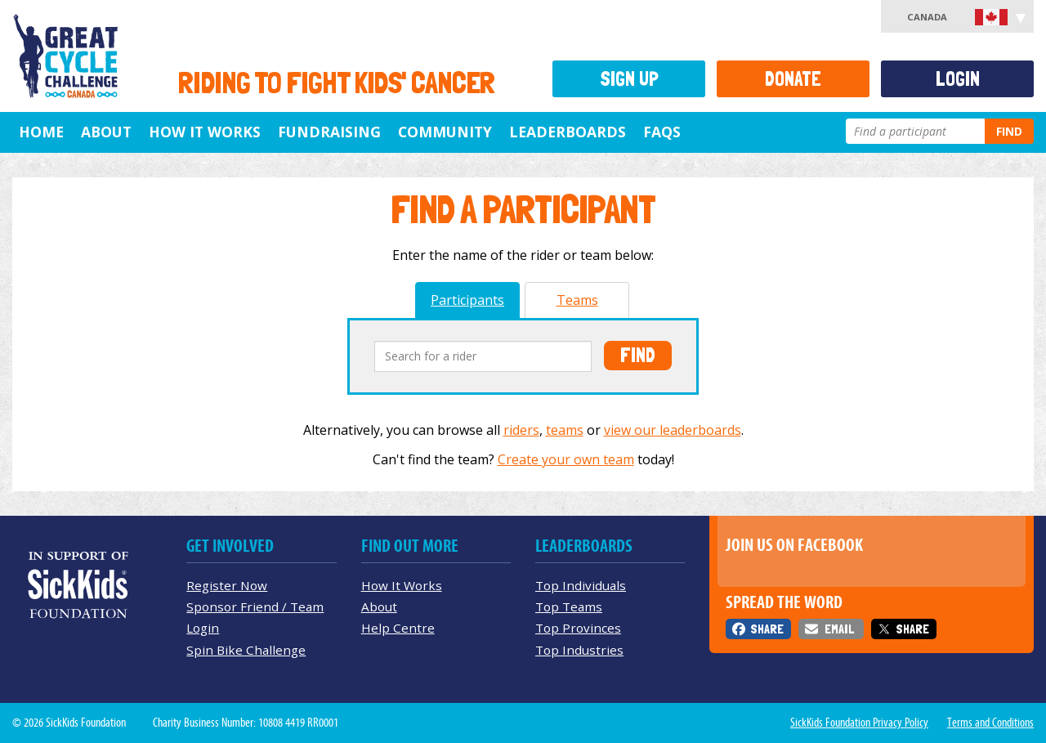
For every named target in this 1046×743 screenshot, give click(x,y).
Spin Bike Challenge (246, 650)
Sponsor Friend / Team (255, 606)
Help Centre (398, 628)
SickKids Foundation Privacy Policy (859, 722)
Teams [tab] (577, 300)
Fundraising (329, 131)
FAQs (662, 131)
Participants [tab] (467, 300)
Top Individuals (580, 585)
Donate (793, 79)
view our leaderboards (672, 430)
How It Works (205, 131)
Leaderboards (567, 131)
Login (958, 79)
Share (767, 629)
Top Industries (579, 650)
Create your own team (566, 459)
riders (521, 430)
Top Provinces (578, 628)
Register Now (226, 585)
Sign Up (629, 79)
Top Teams (568, 606)
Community (445, 131)
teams (564, 430)
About (106, 131)
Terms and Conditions (990, 722)
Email (839, 629)
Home (41, 131)
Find (1009, 131)
